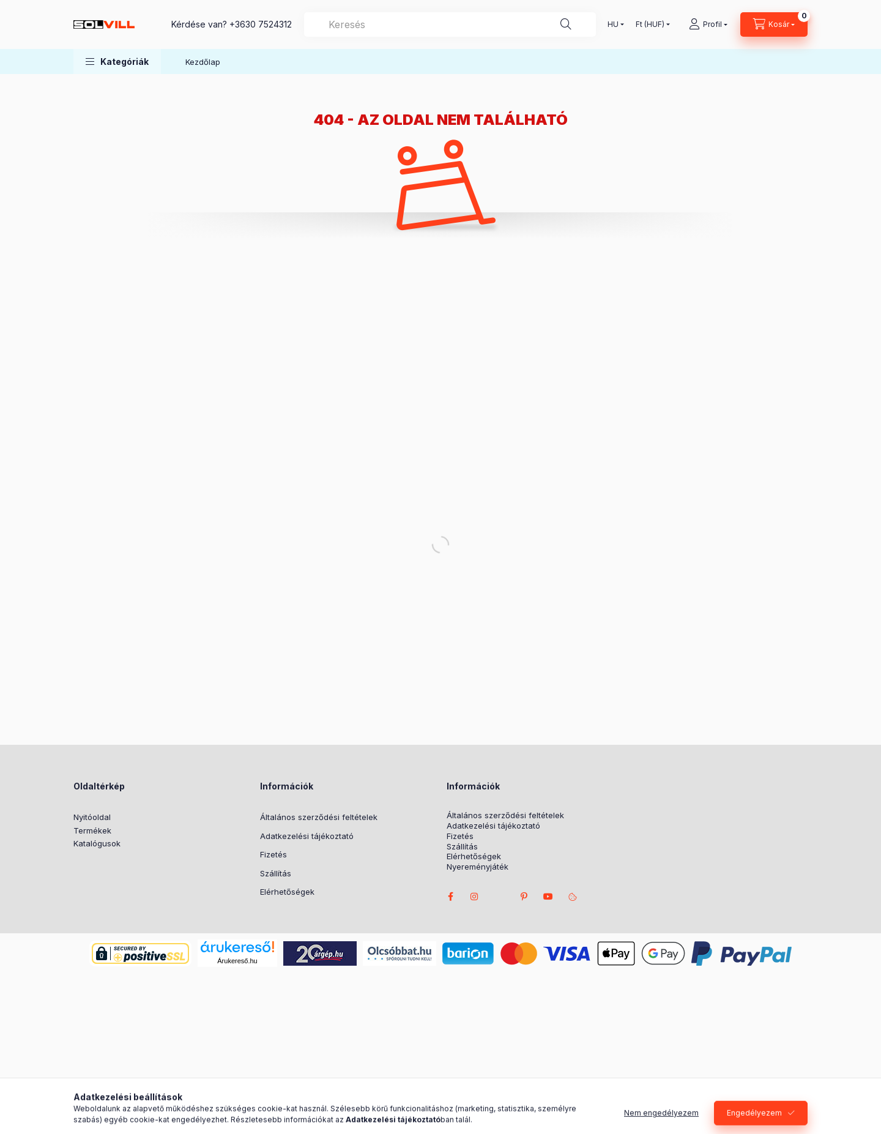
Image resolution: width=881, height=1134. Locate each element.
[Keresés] (566, 24)
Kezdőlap (202, 62)
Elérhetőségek (287, 892)
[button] (117, 61)
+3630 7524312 (260, 24)
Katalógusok (97, 843)
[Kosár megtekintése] (774, 24)
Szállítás (275, 873)
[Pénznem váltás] (650, 24)
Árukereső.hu (237, 960)
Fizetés (273, 854)
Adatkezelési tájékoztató (307, 836)
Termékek (92, 830)
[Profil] (708, 24)
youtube (548, 896)
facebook (450, 896)
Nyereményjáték (477, 866)
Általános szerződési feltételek (318, 817)
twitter (499, 896)
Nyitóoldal (92, 817)
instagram (475, 896)
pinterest (523, 896)
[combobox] (450, 24)
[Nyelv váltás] (613, 24)
